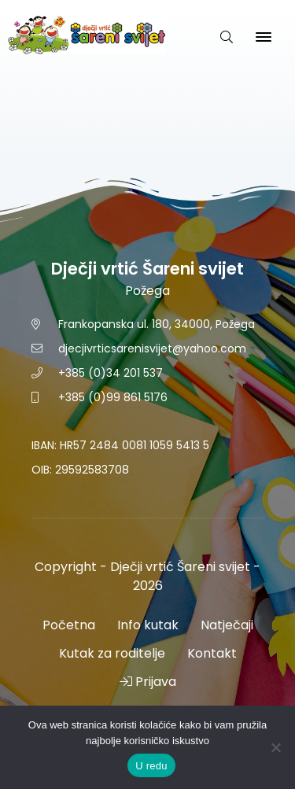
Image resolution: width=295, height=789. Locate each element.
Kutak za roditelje (112, 653)
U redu (151, 766)
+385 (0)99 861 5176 (113, 397)
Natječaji (227, 625)
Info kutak (148, 625)
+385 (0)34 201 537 (110, 373)
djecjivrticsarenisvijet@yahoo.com (152, 348)
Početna (68, 625)
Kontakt (212, 653)
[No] (275, 747)
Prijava (148, 682)
